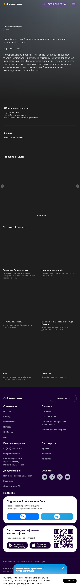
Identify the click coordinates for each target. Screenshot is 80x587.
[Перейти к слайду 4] (42, 215)
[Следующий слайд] (77, 186)
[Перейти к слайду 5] (45, 215)
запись (6, 571)
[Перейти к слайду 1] (35, 215)
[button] (54, 4)
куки (21, 578)
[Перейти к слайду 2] (37, 215)
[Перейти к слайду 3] (40, 215)
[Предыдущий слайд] (2, 186)
